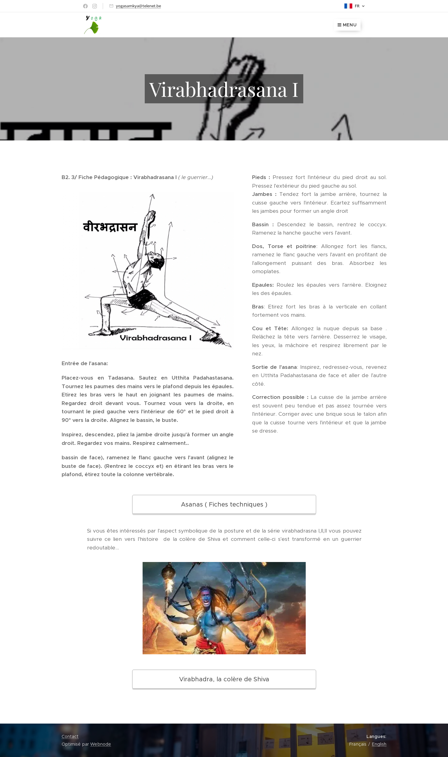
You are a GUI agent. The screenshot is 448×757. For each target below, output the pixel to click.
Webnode (100, 744)
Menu (347, 25)
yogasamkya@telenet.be (138, 6)
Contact (70, 736)
